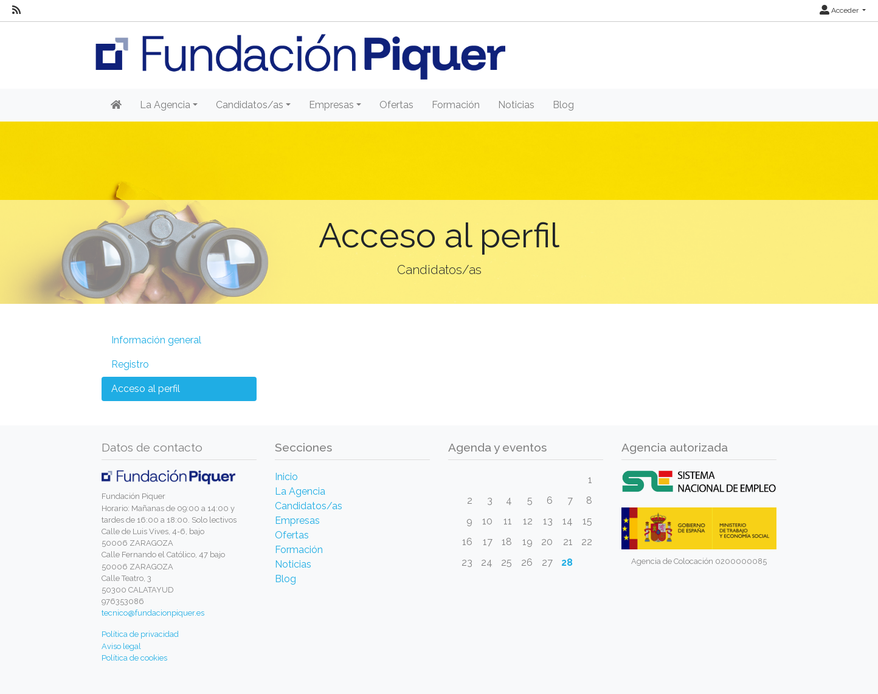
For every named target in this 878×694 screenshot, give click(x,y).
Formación (456, 105)
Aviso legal (121, 646)
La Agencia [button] (165, 105)
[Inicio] (116, 105)
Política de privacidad (140, 634)
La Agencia (300, 491)
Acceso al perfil (145, 388)
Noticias (516, 105)
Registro (130, 364)
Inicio (286, 477)
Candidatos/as (308, 506)
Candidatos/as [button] (249, 105)
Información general (156, 340)
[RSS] (16, 10)
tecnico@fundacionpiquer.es (153, 612)
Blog (563, 105)
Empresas (297, 520)
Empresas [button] (331, 105)
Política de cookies (134, 657)
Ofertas (396, 105)
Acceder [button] (840, 10)
